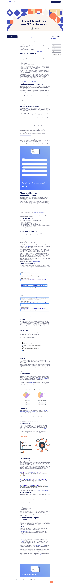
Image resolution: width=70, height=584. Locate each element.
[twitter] (54, 38)
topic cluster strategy (43, 428)
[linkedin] (53, 38)
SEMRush (22, 539)
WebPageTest (31, 382)
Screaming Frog (23, 541)
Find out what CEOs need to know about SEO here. (29, 81)
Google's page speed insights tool (42, 378)
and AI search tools (30, 38)
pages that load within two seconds (38, 375)
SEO (28, 108)
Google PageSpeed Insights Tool (26, 531)
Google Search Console (25, 534)
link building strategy (36, 261)
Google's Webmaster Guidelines (25, 135)
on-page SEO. (39, 51)
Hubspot (43, 545)
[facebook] (51, 38)
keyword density (27, 246)
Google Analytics (37, 545)
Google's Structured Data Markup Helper (40, 490)
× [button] (56, 578)
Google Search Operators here (39, 212)
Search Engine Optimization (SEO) (26, 37)
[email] (55, 38)
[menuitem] (22, 1)
